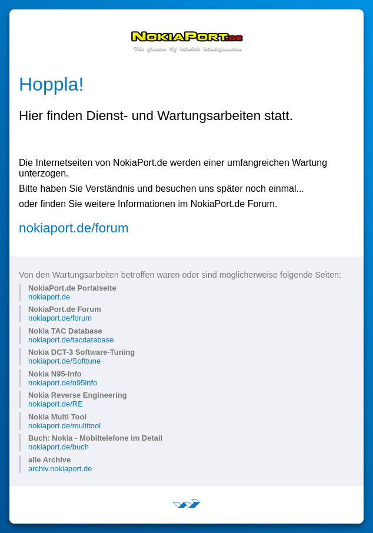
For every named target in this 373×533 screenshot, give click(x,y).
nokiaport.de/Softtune (64, 361)
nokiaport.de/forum (74, 228)
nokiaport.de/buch (58, 446)
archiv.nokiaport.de (60, 468)
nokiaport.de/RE (55, 403)
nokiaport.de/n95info (62, 382)
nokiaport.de (49, 296)
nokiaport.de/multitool (64, 425)
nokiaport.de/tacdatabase (71, 339)
